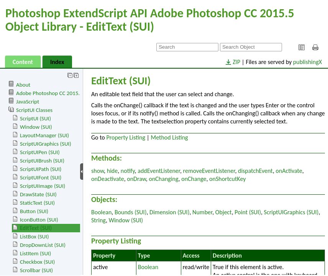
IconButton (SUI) (39, 219)
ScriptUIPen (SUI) (40, 152)
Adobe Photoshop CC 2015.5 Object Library (66, 93)
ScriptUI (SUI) (35, 118)
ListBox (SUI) (34, 236)
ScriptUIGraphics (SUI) (45, 143)
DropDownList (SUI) (43, 245)
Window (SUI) (36, 126)
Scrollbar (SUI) (36, 270)
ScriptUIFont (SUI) (40, 177)
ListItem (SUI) (35, 253)
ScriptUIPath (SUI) (40, 169)
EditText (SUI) (36, 228)
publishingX (307, 62)
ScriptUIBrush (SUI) (42, 160)
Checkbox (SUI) (37, 261)
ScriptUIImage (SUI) (42, 185)
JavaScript (27, 101)
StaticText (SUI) (37, 202)
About (23, 84)
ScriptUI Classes (34, 110)
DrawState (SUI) (38, 194)
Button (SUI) (34, 211)
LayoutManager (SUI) (44, 135)
